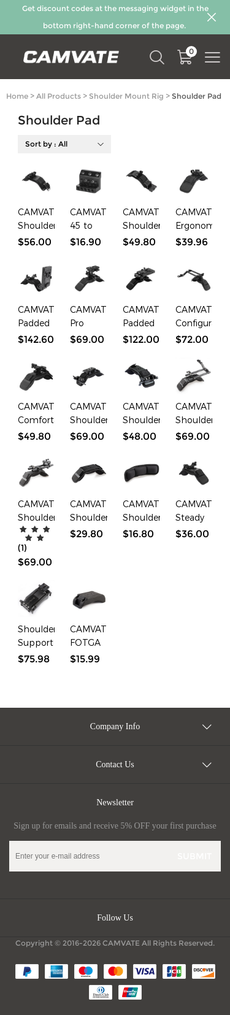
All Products (58, 96)
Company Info (115, 726)
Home (17, 96)
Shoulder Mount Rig (126, 96)
